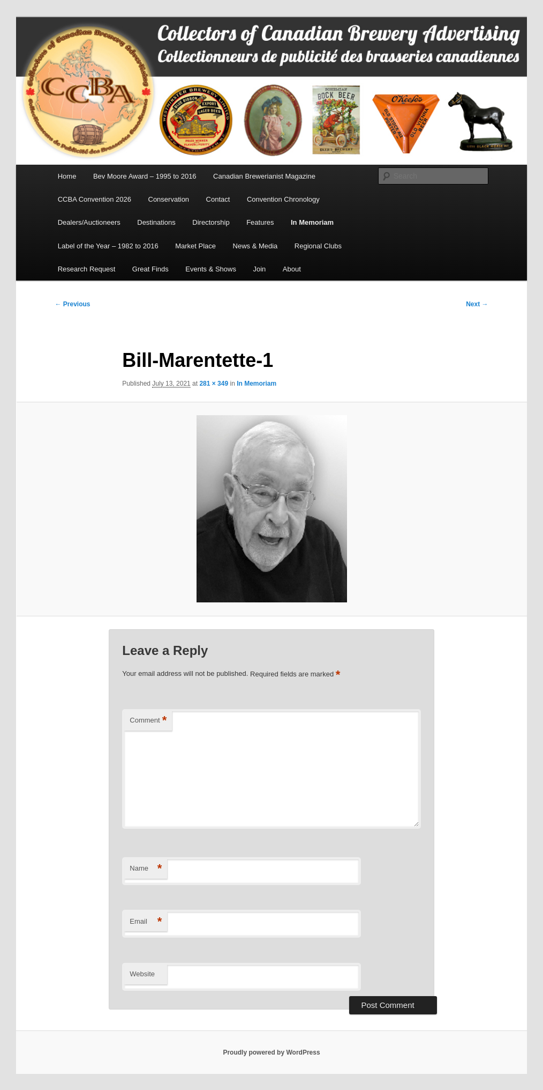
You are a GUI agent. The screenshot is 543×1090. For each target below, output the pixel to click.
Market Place (195, 246)
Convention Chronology (283, 199)
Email (146, 922)
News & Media (255, 246)
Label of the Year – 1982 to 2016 (108, 246)
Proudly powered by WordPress (271, 1052)
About (292, 269)
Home (67, 176)
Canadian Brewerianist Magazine (264, 176)
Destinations (156, 222)
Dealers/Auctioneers (89, 222)
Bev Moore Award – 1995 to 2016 (145, 176)
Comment (148, 720)
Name (146, 869)
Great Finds (150, 269)
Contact (218, 199)
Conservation (169, 199)
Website (142, 974)
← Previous (72, 304)
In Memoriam (312, 222)
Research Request (87, 269)
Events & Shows (210, 269)
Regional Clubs (318, 246)
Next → (477, 304)
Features (260, 222)
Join (259, 269)
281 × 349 (213, 383)
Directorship (210, 222)
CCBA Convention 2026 (94, 199)
